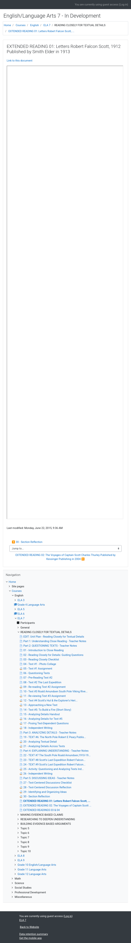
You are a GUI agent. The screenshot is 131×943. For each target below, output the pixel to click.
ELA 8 (21, 855)
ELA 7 (46, 25)
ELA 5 (21, 609)
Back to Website (29, 927)
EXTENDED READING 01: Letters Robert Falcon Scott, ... (41, 31)
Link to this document (19, 60)
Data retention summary (33, 934)
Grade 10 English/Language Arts (37, 864)
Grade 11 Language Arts (32, 869)
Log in (123, 4)
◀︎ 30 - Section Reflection (27, 542)
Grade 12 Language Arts (32, 874)
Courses (21, 25)
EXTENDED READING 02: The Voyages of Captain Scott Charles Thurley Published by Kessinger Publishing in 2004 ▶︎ (65, 557)
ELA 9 (21, 860)
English (34, 25)
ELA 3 (21, 600)
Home (7, 25)
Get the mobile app (30, 938)
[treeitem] (65, 582)
